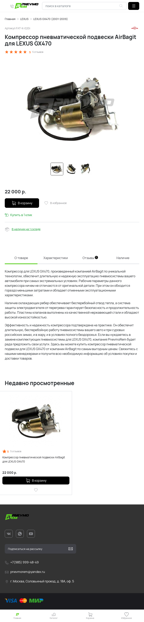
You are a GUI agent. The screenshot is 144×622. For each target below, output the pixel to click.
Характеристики (55, 258)
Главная (10, 19)
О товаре (21, 258)
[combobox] (84, 6)
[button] (133, 6)
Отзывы (90, 258)
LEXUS (24, 19)
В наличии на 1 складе (26, 229)
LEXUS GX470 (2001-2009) (50, 19)
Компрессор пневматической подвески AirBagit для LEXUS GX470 (33, 459)
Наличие (122, 258)
